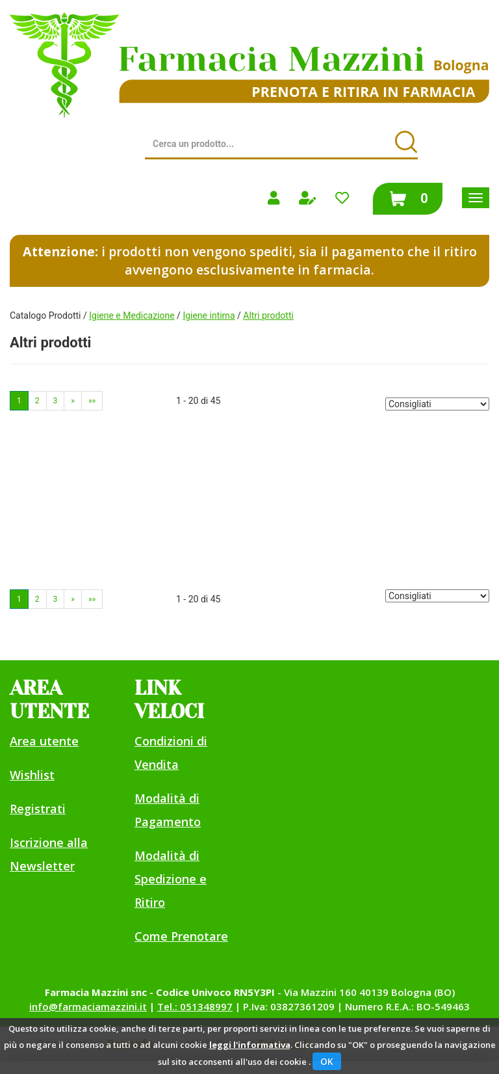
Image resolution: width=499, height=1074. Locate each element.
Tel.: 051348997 (195, 1006)
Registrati (38, 808)
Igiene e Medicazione (131, 315)
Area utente (44, 741)
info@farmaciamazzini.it (88, 1006)
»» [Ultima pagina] (92, 400)
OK (326, 1061)
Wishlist (32, 775)
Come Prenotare (181, 936)
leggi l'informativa (249, 1045)
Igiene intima (209, 315)
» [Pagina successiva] (73, 400)
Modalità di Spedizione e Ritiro (170, 879)
